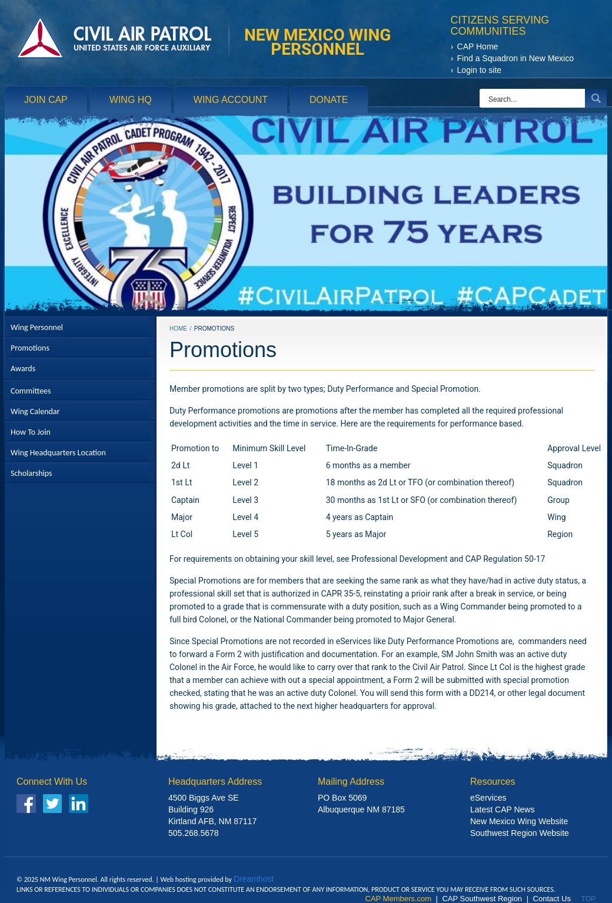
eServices (488, 798)
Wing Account (231, 100)
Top (588, 899)
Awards (23, 369)
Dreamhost (254, 879)
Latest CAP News (502, 809)
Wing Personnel (37, 327)
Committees (31, 391)
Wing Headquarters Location (58, 453)
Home (178, 328)
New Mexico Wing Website (519, 821)
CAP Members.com (398, 898)
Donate (329, 100)
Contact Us (552, 898)
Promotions (30, 348)
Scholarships (31, 473)
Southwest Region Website (519, 833)
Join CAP (46, 100)
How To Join (31, 432)
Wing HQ (130, 100)
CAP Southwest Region (482, 898)
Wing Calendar (35, 411)
